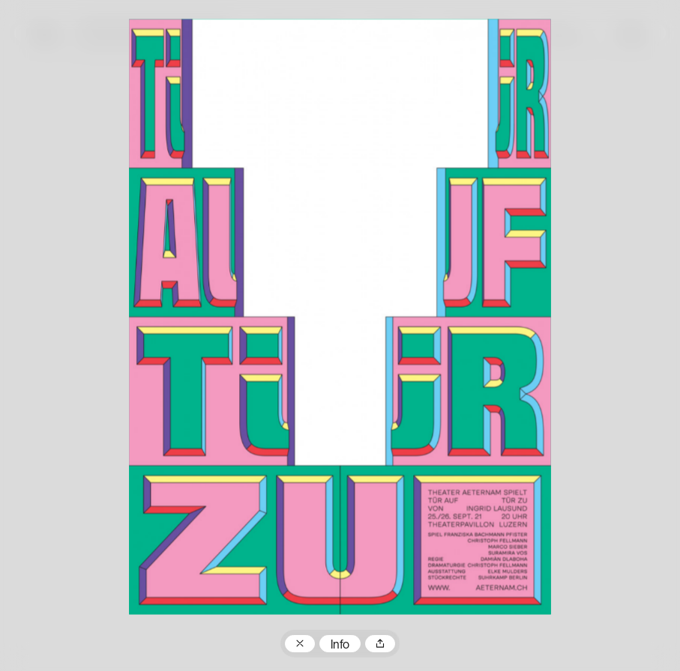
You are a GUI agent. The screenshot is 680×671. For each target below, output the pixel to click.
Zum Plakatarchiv (300, 644)
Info (340, 646)
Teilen (380, 644)
